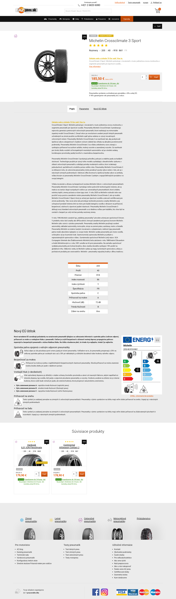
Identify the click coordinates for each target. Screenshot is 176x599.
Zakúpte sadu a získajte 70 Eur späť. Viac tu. (106, 58)
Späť (158, 26)
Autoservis (122, 20)
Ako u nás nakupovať (122, 555)
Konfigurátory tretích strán (27, 550)
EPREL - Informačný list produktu (141, 396)
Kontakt (144, 3)
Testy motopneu (71, 547)
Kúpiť (152, 77)
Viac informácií (95, 66)
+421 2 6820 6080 (90, 5)
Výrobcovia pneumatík (26, 547)
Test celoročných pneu (74, 544)
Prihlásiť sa (155, 3)
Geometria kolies (120, 564)
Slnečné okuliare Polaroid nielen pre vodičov (34, 553)
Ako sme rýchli (120, 550)
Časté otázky (119, 544)
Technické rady (23, 544)
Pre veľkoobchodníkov (123, 547)
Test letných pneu (72, 538)
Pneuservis (105, 20)
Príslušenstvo (89, 19)
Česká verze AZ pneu (122, 558)
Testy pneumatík (132, 3)
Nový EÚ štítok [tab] (103, 108)
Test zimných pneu (72, 541)
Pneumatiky (38, 20)
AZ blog (20, 538)
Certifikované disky (121, 561)
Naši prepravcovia (121, 553)
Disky (72, 20)
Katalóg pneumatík (24, 541)
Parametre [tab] (83, 108)
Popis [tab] (69, 108)
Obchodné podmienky (122, 541)
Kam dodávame (120, 567)
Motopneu (57, 20)
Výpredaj (139, 19)
